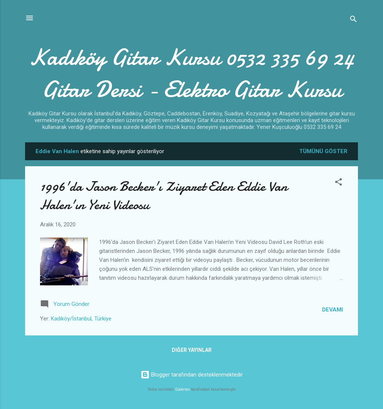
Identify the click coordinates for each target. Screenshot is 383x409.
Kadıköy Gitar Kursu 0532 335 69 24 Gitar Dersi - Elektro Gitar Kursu (191, 73)
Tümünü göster (323, 151)
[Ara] (353, 20)
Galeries (182, 389)
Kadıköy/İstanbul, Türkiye (81, 318)
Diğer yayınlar (192, 350)
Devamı (332, 309)
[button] (338, 183)
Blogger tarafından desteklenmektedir (192, 374)
